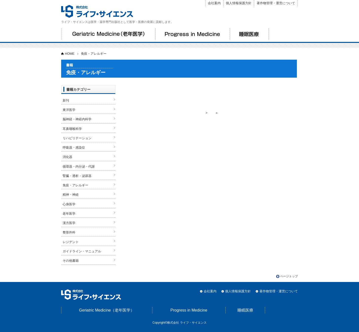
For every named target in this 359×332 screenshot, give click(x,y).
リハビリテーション (77, 138)
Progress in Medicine (192, 34)
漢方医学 (69, 223)
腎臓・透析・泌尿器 (77, 176)
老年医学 (69, 213)
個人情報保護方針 (238, 3)
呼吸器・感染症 (74, 147)
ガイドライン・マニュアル (82, 251)
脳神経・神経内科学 (77, 119)
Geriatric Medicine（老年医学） (108, 34)
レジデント (71, 242)
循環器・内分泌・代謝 (79, 166)
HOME (69, 53)
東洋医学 (69, 110)
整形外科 (69, 232)
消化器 (67, 157)
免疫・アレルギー (75, 185)
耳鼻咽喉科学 (72, 129)
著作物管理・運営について (276, 3)
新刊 (66, 100)
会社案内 (214, 3)
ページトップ (289, 276)
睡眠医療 (249, 34)
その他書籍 (71, 260)
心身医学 (69, 204)
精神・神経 (71, 194)
